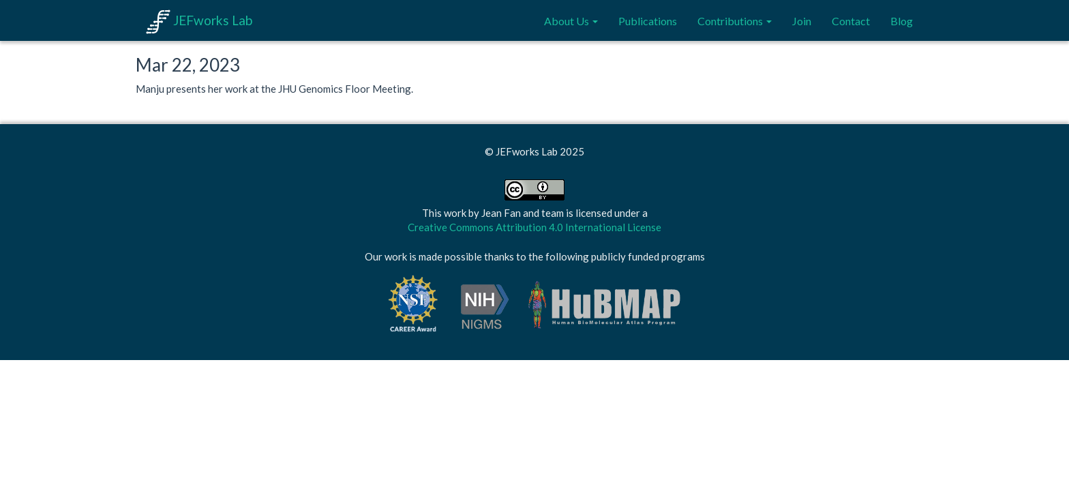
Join (801, 20)
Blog (901, 20)
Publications (647, 20)
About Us (571, 20)
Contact (851, 20)
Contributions (734, 20)
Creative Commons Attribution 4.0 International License (534, 227)
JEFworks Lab (199, 20)
